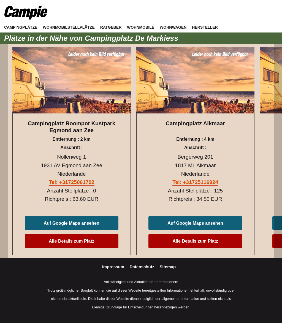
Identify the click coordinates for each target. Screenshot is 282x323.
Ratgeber (111, 27)
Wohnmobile (140, 27)
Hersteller (205, 27)
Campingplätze (20, 27)
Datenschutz (143, 266)
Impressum (114, 266)
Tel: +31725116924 (195, 182)
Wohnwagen (173, 27)
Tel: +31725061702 (71, 182)
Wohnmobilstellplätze (69, 27)
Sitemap (168, 266)
